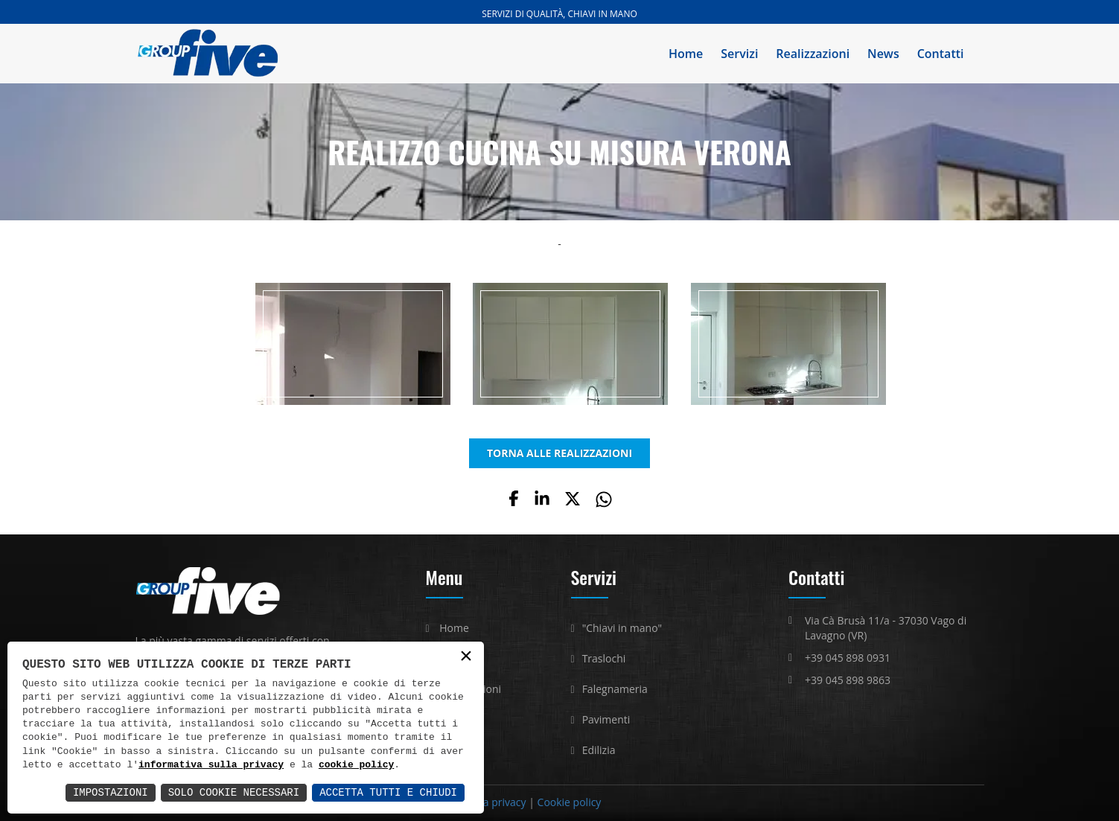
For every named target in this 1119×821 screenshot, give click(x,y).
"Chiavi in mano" (622, 628)
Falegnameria (615, 689)
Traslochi (604, 658)
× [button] (466, 657)
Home (686, 53)
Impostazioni (110, 792)
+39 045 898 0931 (847, 658)
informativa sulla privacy (211, 765)
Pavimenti (606, 719)
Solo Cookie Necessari (233, 792)
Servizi (739, 53)
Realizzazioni (812, 53)
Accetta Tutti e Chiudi (388, 792)
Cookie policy (570, 802)
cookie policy (356, 765)
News (883, 53)
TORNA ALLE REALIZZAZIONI (559, 453)
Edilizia (599, 750)
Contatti (940, 53)
